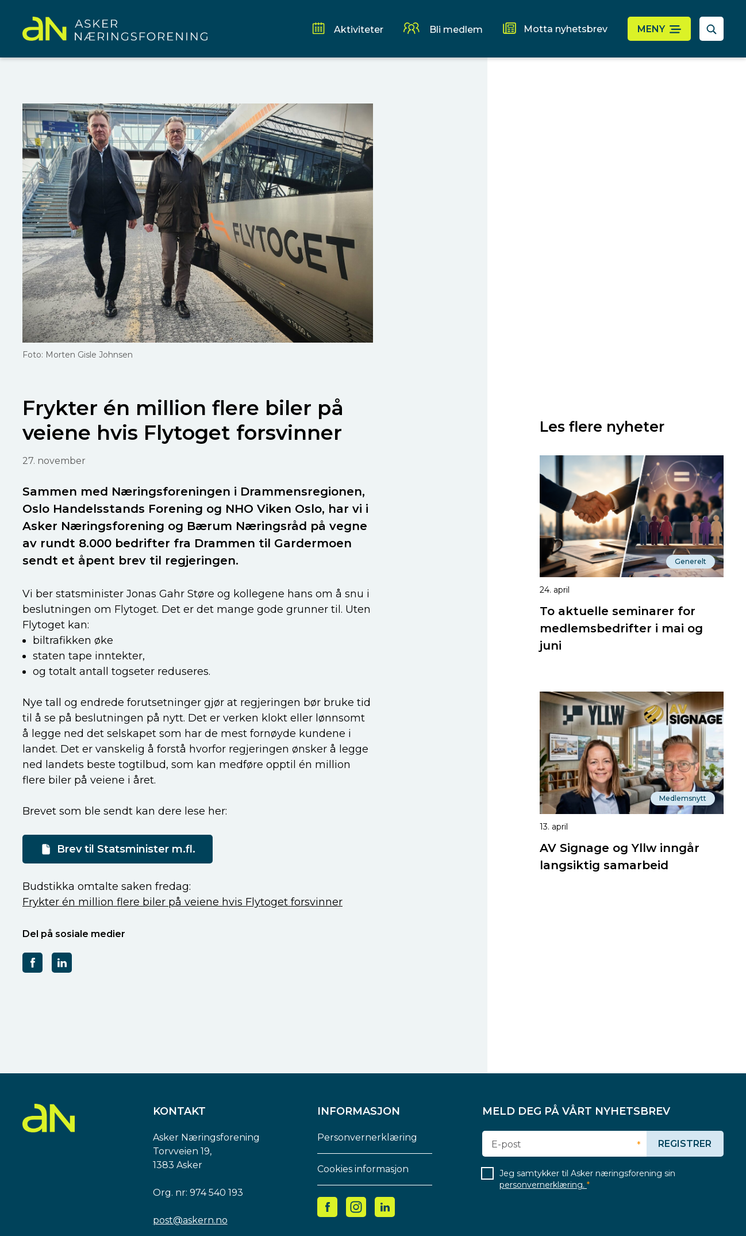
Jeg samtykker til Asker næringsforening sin (587, 1179)
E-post (506, 1144)
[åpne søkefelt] (711, 29)
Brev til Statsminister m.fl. (126, 849)
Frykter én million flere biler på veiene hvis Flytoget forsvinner (182, 902)
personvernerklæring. (543, 1185)
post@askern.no (190, 1220)
